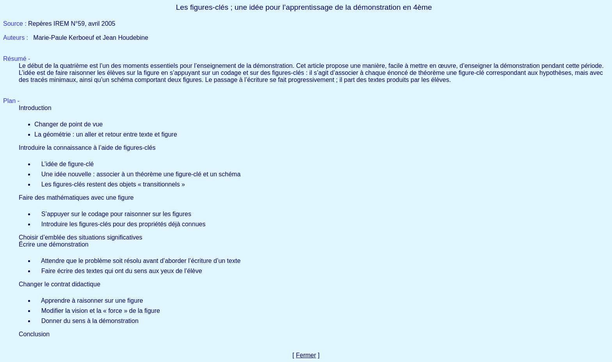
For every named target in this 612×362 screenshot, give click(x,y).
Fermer (306, 355)
